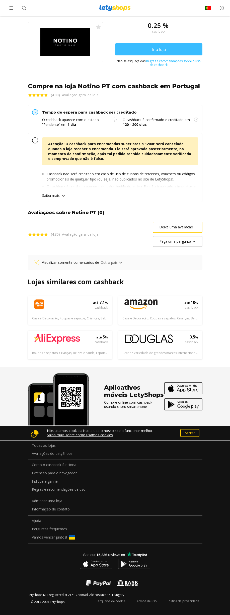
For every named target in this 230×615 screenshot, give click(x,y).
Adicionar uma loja (47, 501)
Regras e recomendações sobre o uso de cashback (173, 63)
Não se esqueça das (159, 63)
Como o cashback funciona (54, 465)
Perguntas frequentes (49, 529)
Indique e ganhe (45, 481)
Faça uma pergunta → (178, 241)
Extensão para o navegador (54, 473)
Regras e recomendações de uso (59, 489)
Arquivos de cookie (111, 601)
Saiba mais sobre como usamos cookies (80, 434)
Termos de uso (146, 601)
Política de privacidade (183, 601)
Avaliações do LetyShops (52, 454)
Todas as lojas (44, 446)
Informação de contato (51, 509)
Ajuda (36, 521)
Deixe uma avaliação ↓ (177, 227)
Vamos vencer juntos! (53, 537)
